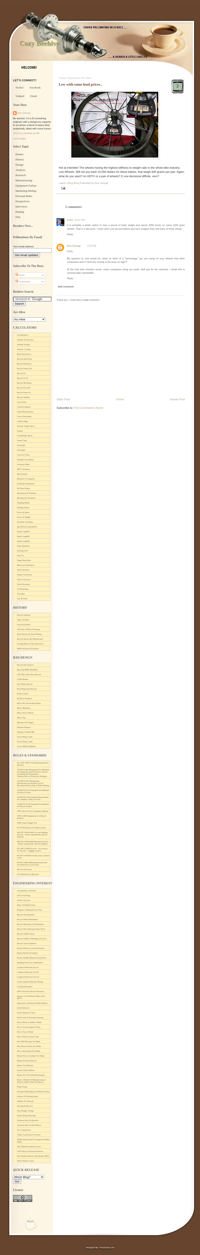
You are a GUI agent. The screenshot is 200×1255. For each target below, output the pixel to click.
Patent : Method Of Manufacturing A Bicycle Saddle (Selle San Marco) (31, 1081)
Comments (22, 281)
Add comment (66, 286)
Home (120, 399)
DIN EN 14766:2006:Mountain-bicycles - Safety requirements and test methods (32, 843)
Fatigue (20, 431)
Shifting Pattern (23, 507)
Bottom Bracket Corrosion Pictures (31, 948)
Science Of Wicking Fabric (27, 1096)
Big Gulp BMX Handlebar (27, 670)
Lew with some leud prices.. (80, 84)
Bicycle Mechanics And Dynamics (30, 924)
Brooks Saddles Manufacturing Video (32, 958)
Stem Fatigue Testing (25, 1111)
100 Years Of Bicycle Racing (28, 629)
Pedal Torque (22, 1087)
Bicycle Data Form (24, 359)
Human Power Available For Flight (30, 1056)
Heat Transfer (22, 474)
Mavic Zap (21, 718)
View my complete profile (26, 133)
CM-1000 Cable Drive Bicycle (29, 674)
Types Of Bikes (23, 620)
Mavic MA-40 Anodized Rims (29, 703)
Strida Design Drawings (26, 1115)
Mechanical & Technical (26, 493)
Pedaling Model (23, 503)
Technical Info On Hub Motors (29, 1125)
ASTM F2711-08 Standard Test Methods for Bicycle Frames (33, 805)
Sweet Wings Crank (24, 737)
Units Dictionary (23, 584)
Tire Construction (24, 1130)
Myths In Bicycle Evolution (28, 648)
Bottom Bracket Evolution (27, 953)
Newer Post (177, 399)
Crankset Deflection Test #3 (28, 977)
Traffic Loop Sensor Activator (28, 1135)
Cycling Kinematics (25, 986)
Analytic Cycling (23, 349)
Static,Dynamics (23, 546)
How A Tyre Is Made (25, 1032)
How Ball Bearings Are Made (28, 1041)
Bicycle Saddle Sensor (26, 934)
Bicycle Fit (21, 373)
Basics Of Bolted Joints (26, 905)
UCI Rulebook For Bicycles (28, 874)
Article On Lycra (23, 900)
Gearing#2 (21, 450)
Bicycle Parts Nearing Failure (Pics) (31, 929)
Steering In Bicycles (25, 1106)
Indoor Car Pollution (25, 1065)
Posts (20, 275)
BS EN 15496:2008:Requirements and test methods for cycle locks (32, 863)
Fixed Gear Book (23, 624)
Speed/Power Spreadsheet (27, 527)
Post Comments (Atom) (88, 407)
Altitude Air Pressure (25, 340)
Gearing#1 (21, 445)
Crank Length (22, 421)
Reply (70, 234)
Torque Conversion (24, 575)
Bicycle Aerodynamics (26, 915)
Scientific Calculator (25, 522)
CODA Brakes (22, 679)
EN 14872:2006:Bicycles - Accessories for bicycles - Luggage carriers (32, 849)
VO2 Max (21, 594)
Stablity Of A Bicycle (25, 1101)
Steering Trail (22, 551)
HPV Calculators (23, 469)
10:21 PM (79, 220)
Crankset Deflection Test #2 (28, 972)
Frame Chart (22, 440)
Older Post (63, 399)
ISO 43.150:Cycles (24, 869)
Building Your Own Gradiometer (30, 962)
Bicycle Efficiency (24, 364)
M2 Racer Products (24, 698)
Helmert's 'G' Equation (26, 479)
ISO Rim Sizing (23, 488)
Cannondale (19, 138)
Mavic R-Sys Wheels (25, 713)
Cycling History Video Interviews (30, 644)
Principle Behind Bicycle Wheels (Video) (33, 1091)
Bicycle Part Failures (25, 665)
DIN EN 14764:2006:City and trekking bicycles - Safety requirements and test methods (32, 834)
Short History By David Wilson (29, 634)
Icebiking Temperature (26, 483)
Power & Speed (23, 512)
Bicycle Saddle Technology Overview (32, 938)
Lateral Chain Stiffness (26, 1070)
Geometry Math (23, 464)
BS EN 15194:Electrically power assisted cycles (33, 856)
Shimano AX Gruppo (25, 722)
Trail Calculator (23, 570)
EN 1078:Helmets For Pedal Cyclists (31, 828)
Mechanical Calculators (26, 498)
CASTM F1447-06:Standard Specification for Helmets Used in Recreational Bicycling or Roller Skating (33, 783)
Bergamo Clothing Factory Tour (29, 910)
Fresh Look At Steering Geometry (30, 1017)
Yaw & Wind (22, 599)
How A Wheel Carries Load (28, 1037)
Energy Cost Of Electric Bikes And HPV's (31, 997)
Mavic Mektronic (24, 708)
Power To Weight (23, 517)
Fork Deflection (23, 1008)
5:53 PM (91, 246)
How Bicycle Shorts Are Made (29, 1046)
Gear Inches (21, 402)
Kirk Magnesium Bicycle (27, 689)
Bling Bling (73, 183)
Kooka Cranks (22, 694)
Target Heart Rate (24, 560)
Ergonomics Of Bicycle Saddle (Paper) (32, 1003)
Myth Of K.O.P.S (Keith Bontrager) (31, 1075)
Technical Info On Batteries (28, 1120)
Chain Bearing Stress (25, 412)
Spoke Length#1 (23, 531)
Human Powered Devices (27, 1061)
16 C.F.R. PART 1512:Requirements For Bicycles (33, 764)
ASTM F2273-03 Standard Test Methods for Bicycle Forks (33, 791)
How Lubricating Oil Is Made (28, 1051)
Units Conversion (24, 579)
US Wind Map (22, 589)
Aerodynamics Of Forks (26, 891)
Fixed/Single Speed (24, 436)
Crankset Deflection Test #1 (28, 967)
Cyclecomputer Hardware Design (30, 982)
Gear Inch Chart (23, 455)
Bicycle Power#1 (23, 388)
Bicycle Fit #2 (22, 378)
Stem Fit (20, 555)
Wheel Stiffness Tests (25, 1161)
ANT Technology (24, 895)
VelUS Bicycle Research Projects (30, 1151)
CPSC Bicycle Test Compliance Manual (32, 811)
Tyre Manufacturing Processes (29, 1146)
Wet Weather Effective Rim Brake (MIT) (33, 1156)
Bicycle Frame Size (24, 368)
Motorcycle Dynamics (25, 565)
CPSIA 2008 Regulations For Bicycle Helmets (31, 817)
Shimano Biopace (24, 727)
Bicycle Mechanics (24, 383)
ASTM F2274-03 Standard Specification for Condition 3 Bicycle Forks (33, 798)
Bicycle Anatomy (24, 615)
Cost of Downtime (24, 416)
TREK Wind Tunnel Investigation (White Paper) (33, 1140)
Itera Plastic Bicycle (25, 684)
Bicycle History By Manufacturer (30, 639)
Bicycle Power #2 (24, 392)
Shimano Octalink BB (25, 732)
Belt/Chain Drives (24, 354)
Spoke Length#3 (23, 541)
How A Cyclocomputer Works (28, 1027)
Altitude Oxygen (23, 344)
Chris (70, 220)
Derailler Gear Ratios (25, 460)
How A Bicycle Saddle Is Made (29, 1022)
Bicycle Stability (23, 397)
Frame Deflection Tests (26, 1013)
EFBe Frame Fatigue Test (27, 823)
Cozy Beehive (39, 43)
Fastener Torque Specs (26, 426)
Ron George (74, 246)
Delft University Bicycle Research (30, 991)
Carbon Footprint (23, 407)
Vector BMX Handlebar (26, 746)
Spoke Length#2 (23, 536)
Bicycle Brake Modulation (27, 919)
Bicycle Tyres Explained (26, 943)
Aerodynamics (22, 335)
